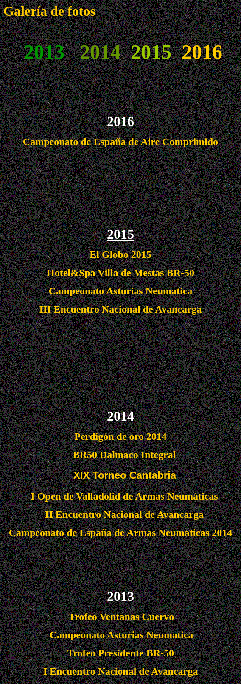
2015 (120, 234)
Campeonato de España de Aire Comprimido (120, 141)
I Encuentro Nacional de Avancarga (120, 671)
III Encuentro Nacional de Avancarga (120, 309)
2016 (202, 52)
